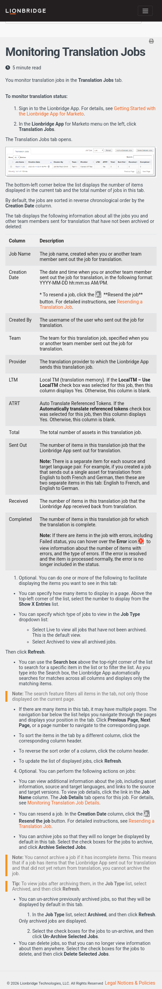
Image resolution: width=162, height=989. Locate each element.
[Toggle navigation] (145, 11)
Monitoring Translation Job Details (63, 802)
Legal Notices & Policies (130, 983)
